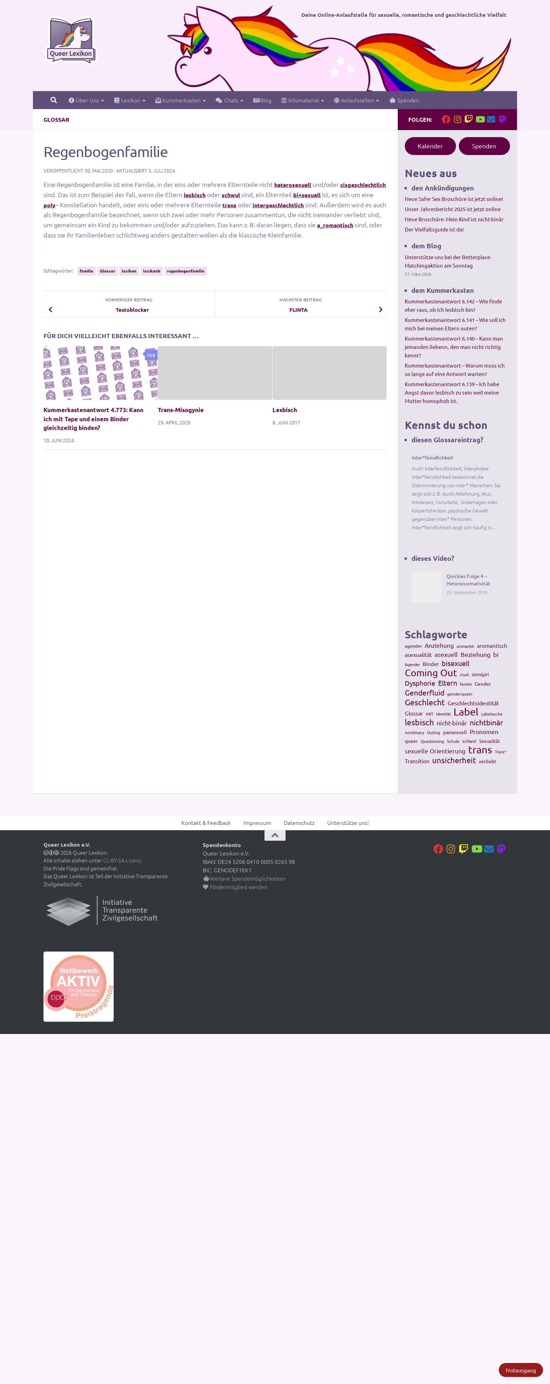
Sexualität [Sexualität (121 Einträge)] (489, 741)
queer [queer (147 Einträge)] (411, 741)
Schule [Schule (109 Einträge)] (453, 741)
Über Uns (84, 100)
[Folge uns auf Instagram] (457, 119)
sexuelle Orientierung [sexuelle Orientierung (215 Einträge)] (435, 750)
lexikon (129, 271)
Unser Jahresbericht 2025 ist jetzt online (453, 209)
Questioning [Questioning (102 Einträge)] (432, 741)
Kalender (430, 145)
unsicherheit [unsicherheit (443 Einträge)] (454, 760)
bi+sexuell (369, 194)
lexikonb (151, 271)
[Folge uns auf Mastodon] (502, 119)
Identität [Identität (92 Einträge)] (443, 714)
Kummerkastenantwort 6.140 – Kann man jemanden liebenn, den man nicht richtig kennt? (454, 346)
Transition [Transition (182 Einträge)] (417, 760)
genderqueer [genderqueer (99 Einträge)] (460, 694)
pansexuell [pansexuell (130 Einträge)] (455, 732)
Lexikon (127, 100)
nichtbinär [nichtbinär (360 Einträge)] (486, 722)
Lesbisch (285, 410)
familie (86, 271)
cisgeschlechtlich (69, 194)
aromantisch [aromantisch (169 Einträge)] (492, 645)
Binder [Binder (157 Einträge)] (431, 663)
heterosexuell (296, 184)
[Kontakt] (491, 119)
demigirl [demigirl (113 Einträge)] (480, 674)
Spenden (404, 100)
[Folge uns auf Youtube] (480, 119)
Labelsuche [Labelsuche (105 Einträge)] (492, 714)
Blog (262, 100)
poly (103, 205)
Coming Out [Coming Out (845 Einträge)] (431, 673)
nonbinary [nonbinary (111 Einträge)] (414, 732)
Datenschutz (299, 822)
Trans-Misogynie (181, 410)
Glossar (56, 119)
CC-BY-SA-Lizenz (122, 860)
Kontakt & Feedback (206, 822)
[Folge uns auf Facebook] (446, 119)
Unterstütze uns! (348, 822)
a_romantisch (64, 235)
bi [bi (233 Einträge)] (496, 654)
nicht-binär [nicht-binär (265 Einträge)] (452, 722)
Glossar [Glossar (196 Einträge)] (414, 713)
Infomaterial (300, 100)
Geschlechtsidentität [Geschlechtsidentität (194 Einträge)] (473, 702)
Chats (227, 100)
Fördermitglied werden (235, 887)
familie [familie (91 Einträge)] (466, 684)
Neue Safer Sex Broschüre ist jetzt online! (454, 198)
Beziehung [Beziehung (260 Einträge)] (475, 654)
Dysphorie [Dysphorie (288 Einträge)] (420, 683)
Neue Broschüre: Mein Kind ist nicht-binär (454, 219)
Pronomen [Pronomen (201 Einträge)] (484, 731)
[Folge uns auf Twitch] (468, 119)
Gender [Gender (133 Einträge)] (483, 683)
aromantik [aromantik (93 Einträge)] (465, 646)
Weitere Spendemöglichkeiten (244, 878)
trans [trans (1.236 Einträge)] (480, 749)
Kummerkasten (178, 100)
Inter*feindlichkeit (433, 457)
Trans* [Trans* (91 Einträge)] (500, 751)
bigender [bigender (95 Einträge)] (412, 664)
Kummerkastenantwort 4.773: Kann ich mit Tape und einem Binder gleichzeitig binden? (93, 418)
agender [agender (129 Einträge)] (413, 646)
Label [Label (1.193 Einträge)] (466, 711)
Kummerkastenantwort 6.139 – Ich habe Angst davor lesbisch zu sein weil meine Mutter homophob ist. (452, 392)
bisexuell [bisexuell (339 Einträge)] (455, 663)
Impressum (257, 822)
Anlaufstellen (354, 100)
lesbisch (250, 194)
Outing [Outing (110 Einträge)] (433, 732)
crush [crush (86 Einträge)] (464, 674)
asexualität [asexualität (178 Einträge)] (418, 654)
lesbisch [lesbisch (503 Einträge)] (419, 722)
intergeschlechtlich (339, 205)
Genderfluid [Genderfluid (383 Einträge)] (424, 692)
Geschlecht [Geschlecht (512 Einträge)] (425, 702)
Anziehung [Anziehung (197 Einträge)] (439, 645)
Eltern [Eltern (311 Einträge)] (447, 683)
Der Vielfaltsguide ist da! (434, 229)
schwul (289, 194)
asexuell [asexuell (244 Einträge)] (446, 654)
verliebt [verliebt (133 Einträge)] (487, 761)
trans (285, 205)
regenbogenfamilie (185, 271)
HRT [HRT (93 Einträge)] (429, 714)
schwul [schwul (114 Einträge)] (469, 741)
